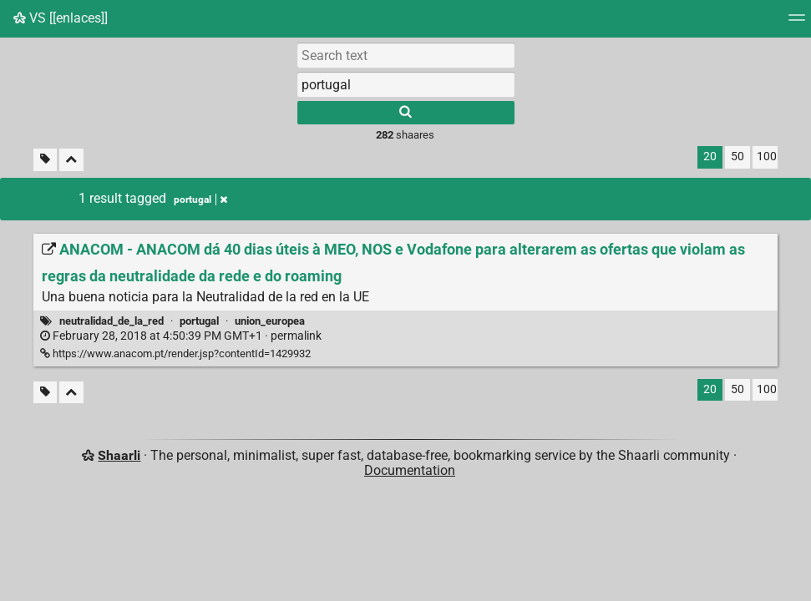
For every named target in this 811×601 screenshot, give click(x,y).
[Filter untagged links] (45, 160)
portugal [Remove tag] (200, 199)
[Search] (405, 112)
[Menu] (797, 23)
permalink (181, 336)
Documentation (409, 470)
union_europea (270, 321)
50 (737, 156)
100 (767, 156)
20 (710, 156)
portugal (199, 321)
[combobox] (405, 84)
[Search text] (405, 55)
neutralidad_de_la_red (111, 321)
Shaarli (119, 455)
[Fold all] (71, 160)
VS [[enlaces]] (60, 18)
